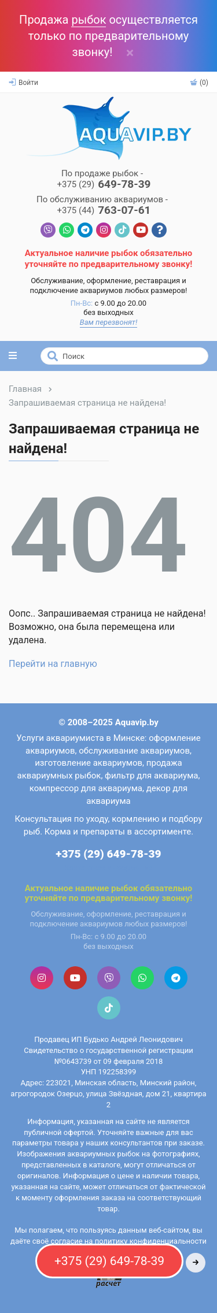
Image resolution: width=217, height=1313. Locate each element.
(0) (199, 83)
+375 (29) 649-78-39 (108, 854)
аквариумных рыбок (103, 1153)
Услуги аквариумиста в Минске (80, 738)
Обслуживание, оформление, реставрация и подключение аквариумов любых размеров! (108, 285)
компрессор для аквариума (86, 788)
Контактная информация (108, 867)
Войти (23, 83)
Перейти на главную (53, 663)
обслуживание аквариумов (134, 750)
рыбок (88, 20)
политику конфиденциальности (151, 1241)
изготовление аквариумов (88, 763)
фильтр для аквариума (151, 775)
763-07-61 (103, 211)
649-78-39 (103, 185)
